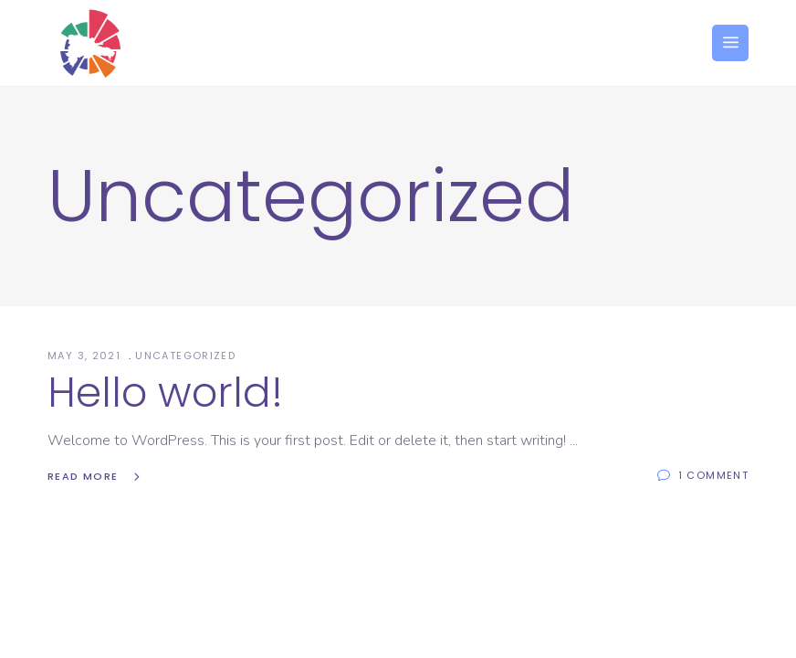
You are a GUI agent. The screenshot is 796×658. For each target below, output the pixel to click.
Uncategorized (185, 355)
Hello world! (165, 392)
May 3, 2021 (86, 355)
